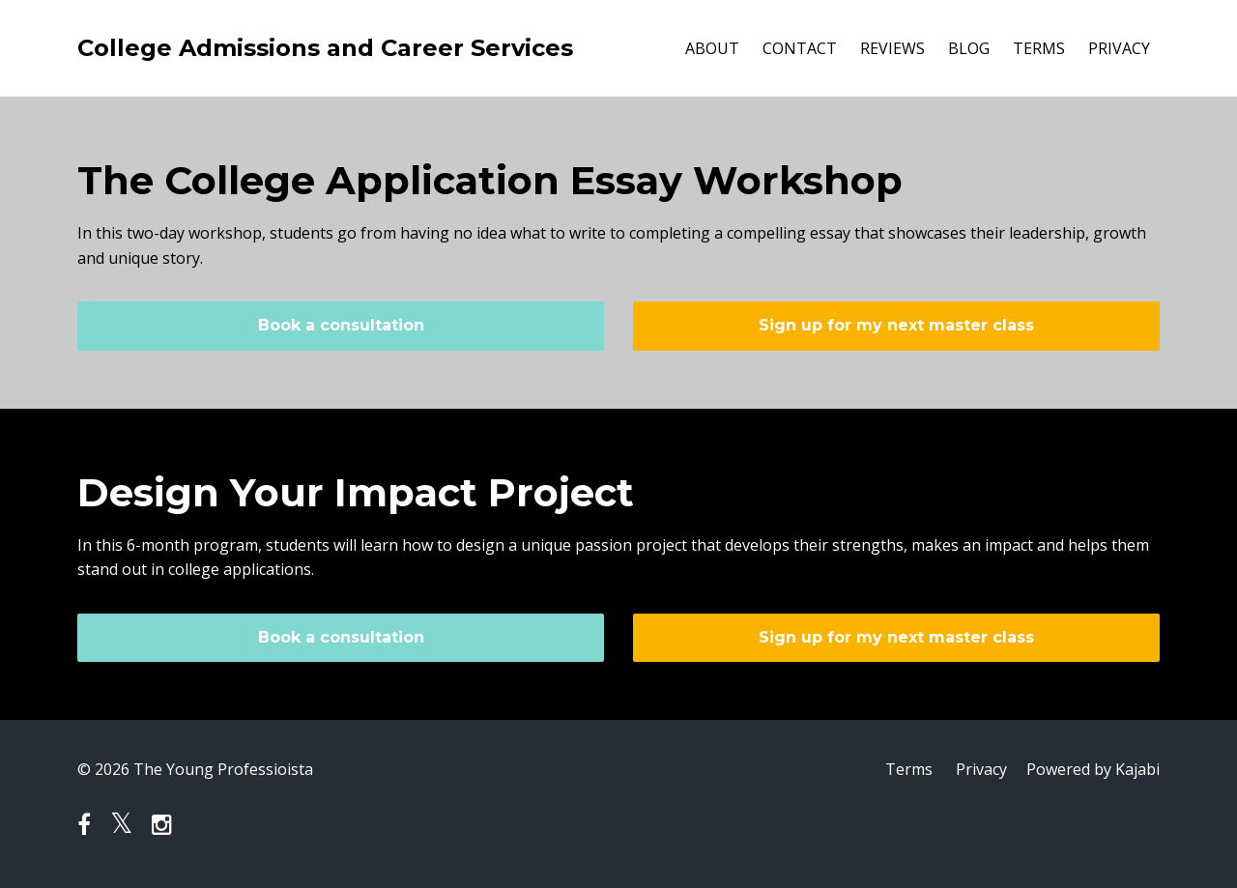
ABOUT (712, 48)
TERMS (1039, 48)
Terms (909, 769)
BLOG (969, 48)
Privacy (981, 769)
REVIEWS (892, 48)
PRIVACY (1119, 48)
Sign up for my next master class (896, 325)
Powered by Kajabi (1093, 769)
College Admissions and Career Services (325, 48)
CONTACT (799, 48)
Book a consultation (341, 325)
